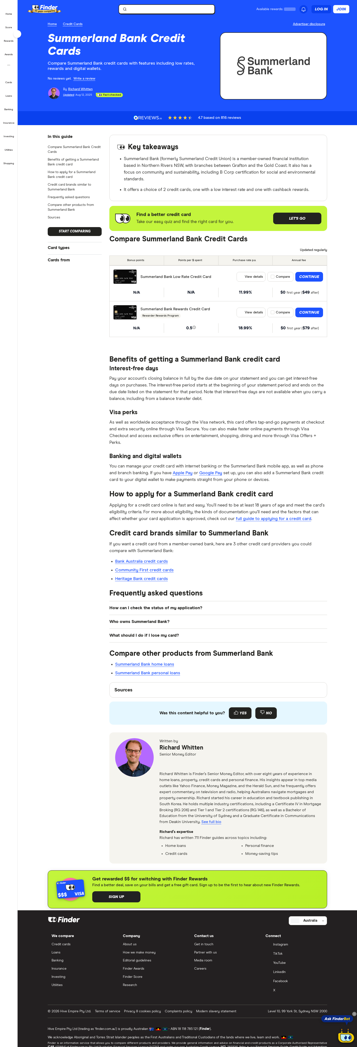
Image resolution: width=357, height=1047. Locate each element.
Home (52, 24)
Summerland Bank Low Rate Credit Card (175, 277)
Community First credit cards (144, 570)
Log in (321, 9)
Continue (309, 277)
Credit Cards (73, 24)
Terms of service (107, 1011)
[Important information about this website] (310, 24)
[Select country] (308, 920)
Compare (283, 276)
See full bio (211, 822)
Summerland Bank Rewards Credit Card (175, 309)
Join (341, 9)
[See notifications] (303, 9)
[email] (164, 764)
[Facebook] (294, 982)
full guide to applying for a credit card (273, 519)
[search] (170, 10)
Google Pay (210, 473)
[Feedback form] (218, 713)
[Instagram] (294, 945)
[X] (294, 991)
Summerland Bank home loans (144, 664)
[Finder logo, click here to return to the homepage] (51, 9)
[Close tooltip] (354, 1014)
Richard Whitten (181, 748)
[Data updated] (311, 250)
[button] (8, 10)
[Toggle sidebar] (17, 34)
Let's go (297, 218)
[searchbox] (167, 9)
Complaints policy (178, 1011)
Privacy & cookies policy (142, 1011)
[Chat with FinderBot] (346, 1036)
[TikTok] (294, 954)
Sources (54, 217)
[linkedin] (176, 764)
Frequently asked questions (69, 197)
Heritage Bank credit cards (141, 579)
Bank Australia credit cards (141, 561)
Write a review (84, 78)
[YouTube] (294, 963)
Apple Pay (182, 473)
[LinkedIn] (294, 972)
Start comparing (75, 231)
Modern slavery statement (216, 1011)
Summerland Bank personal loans (147, 673)
